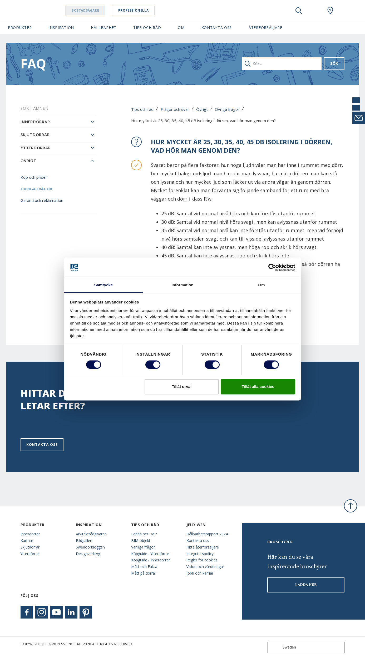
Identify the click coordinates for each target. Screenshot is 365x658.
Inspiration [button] (61, 27)
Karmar (27, 540)
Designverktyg (88, 553)
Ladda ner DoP (144, 533)
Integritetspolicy (200, 553)
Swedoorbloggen (90, 547)
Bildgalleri (84, 540)
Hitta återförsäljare (202, 547)
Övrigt (202, 109)
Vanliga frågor (143, 547)
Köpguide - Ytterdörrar (150, 553)
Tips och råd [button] (147, 27)
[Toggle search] (299, 10)
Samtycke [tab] (103, 285)
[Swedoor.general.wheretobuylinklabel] (330, 10)
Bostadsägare (98, 10)
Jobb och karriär (199, 573)
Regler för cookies (202, 559)
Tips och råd (142, 109)
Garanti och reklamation (42, 200)
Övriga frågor (227, 109)
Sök (334, 63)
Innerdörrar (35, 121)
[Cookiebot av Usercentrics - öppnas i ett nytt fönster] (272, 268)
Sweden (283, 647)
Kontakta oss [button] (216, 27)
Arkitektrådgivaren (91, 533)
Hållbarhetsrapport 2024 (207, 533)
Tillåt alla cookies (257, 386)
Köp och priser (34, 177)
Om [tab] (261, 285)
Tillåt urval (181, 386)
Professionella (147, 10)
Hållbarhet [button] (103, 27)
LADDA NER (306, 584)
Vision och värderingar (205, 566)
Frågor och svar (175, 109)
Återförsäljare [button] (265, 27)
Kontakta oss (42, 444)
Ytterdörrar (36, 147)
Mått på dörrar (143, 573)
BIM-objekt (140, 540)
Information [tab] (182, 285)
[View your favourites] (314, 10)
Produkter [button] (20, 27)
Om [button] (181, 27)
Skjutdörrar (35, 134)
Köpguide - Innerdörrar (150, 559)
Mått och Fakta (144, 566)
